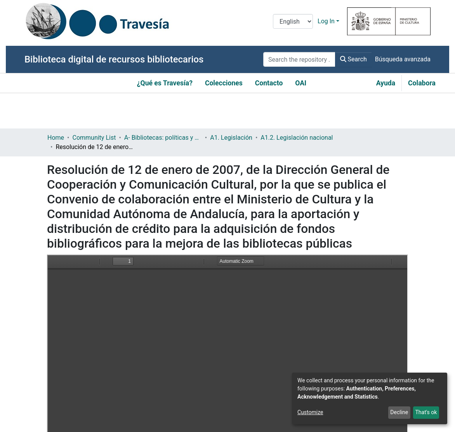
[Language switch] (293, 21)
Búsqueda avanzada (403, 59)
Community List (94, 137)
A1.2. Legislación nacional (296, 137)
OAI (300, 83)
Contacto (269, 83)
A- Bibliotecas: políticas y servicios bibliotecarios (163, 137)
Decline (399, 412)
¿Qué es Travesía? (165, 83)
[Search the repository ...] (299, 59)
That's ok (426, 412)
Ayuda (385, 83)
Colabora (422, 83)
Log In (326, 21)
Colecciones (224, 83)
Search (353, 59)
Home (55, 137)
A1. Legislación (231, 137)
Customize (310, 412)
